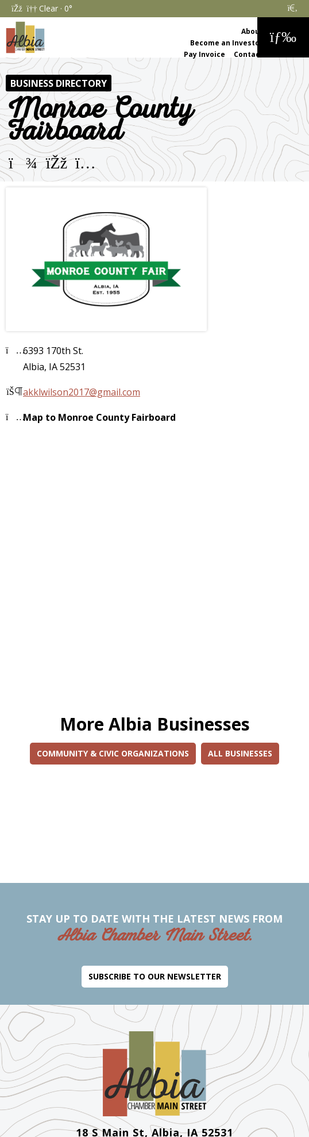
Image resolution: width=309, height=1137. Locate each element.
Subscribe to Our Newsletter (154, 976)
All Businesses (240, 753)
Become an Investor (226, 43)
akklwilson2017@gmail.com (81, 392)
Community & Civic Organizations (113, 753)
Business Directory (58, 83)
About (252, 31)
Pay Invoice (204, 54)
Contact (248, 54)
